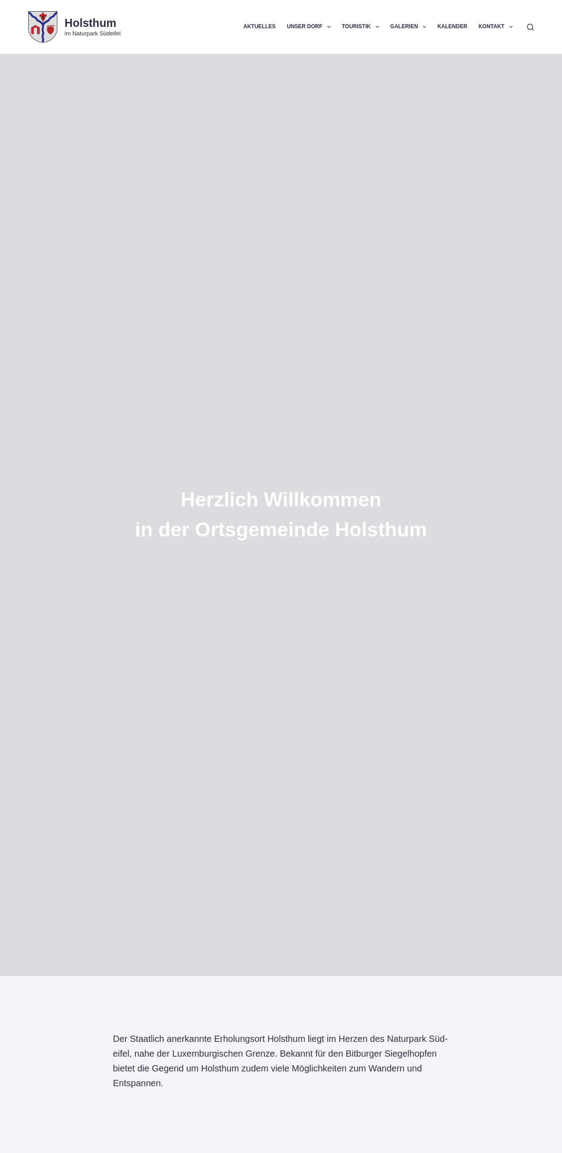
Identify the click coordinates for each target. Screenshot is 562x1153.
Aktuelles (259, 26)
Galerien (410, 27)
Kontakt (497, 27)
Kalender (452, 26)
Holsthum (90, 23)
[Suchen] (530, 27)
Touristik (362, 27)
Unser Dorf (310, 27)
